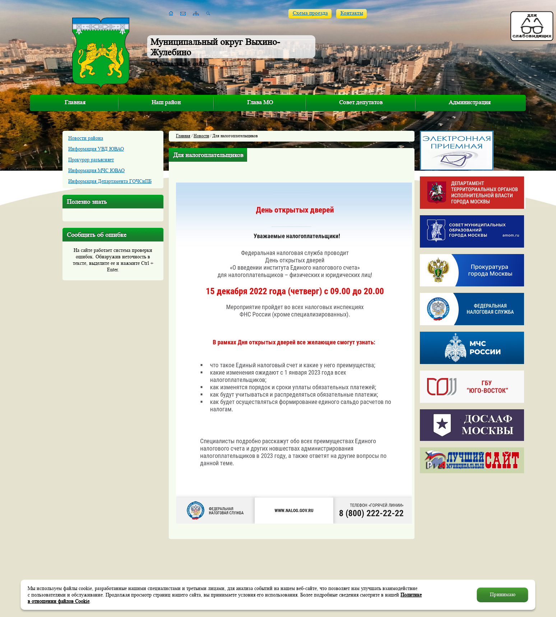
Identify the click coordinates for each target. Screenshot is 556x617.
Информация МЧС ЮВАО (96, 170)
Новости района (85, 138)
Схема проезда (310, 13)
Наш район (166, 102)
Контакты (351, 13)
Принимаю (502, 594)
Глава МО (260, 102)
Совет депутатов (361, 102)
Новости (201, 135)
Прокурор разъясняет (91, 159)
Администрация (470, 102)
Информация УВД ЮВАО (96, 149)
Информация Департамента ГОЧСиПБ (110, 181)
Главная (75, 102)
